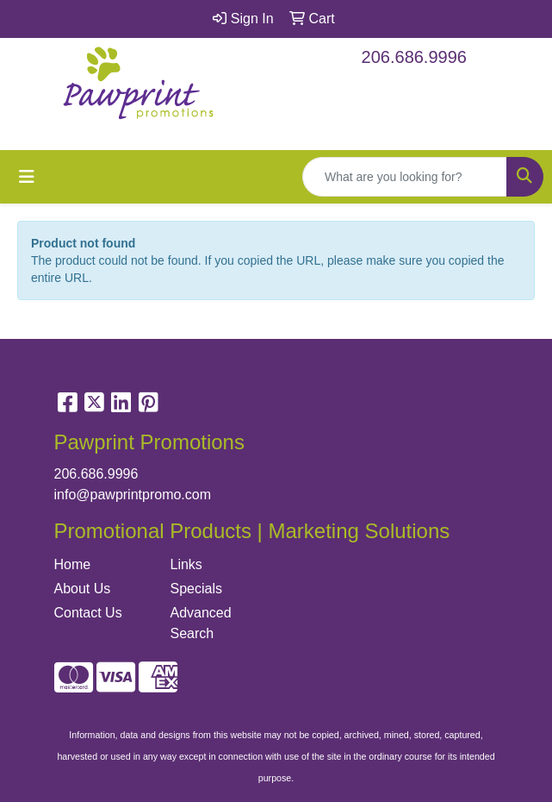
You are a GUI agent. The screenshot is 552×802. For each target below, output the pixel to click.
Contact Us (88, 612)
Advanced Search (201, 623)
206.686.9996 (414, 56)
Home (72, 564)
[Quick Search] (404, 177)
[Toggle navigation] (27, 177)
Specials (196, 588)
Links (186, 564)
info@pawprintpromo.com (133, 494)
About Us (82, 588)
